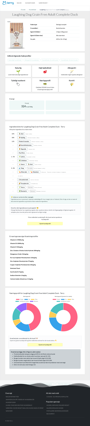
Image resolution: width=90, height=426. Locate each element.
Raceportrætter (12, 396)
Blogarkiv (51, 414)
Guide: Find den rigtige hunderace (19, 405)
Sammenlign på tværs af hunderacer (20, 399)
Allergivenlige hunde (55, 408)
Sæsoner (9, 411)
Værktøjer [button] (43, 3)
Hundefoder (30, 3)
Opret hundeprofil (45, 223)
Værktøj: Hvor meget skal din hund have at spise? (24, 408)
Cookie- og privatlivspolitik (57, 396)
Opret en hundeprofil (45, 344)
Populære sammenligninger (57, 411)
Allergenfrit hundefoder (32, 60)
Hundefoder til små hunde (50, 60)
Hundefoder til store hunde (69, 60)
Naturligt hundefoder (15, 60)
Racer (19, 3)
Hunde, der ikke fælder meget (58, 405)
